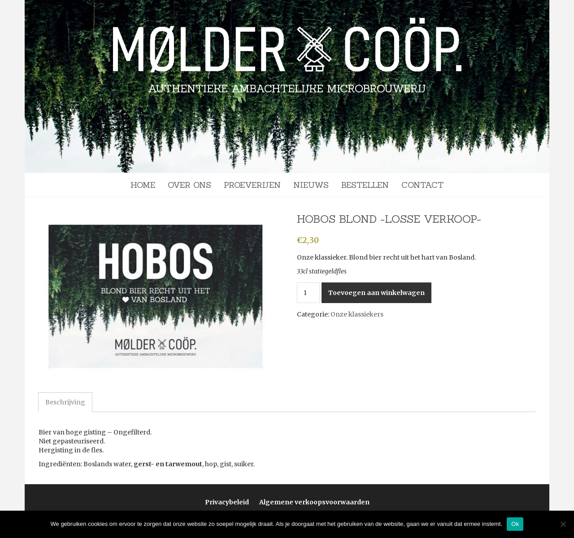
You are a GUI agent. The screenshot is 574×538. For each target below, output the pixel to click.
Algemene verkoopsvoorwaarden (314, 502)
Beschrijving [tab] (65, 402)
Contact (422, 185)
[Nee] (562, 524)
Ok (515, 524)
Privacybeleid (227, 502)
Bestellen (365, 185)
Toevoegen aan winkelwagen (376, 293)
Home (142, 185)
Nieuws (311, 185)
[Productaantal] (308, 292)
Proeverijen (252, 185)
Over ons (189, 185)
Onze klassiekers (356, 314)
